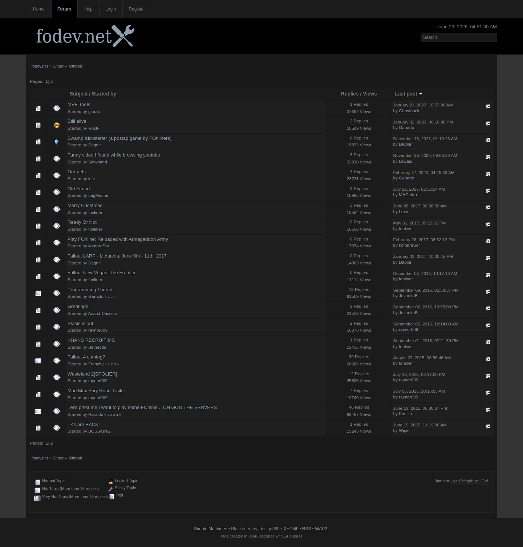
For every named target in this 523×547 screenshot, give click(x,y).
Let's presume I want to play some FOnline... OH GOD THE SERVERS (142, 407)
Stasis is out (80, 323)
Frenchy (96, 363)
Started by (104, 94)
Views (370, 94)
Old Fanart (79, 188)
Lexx (403, 211)
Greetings (78, 306)
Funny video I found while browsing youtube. (115, 155)
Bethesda (97, 347)
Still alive (77, 121)
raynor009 (98, 330)
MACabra (408, 194)
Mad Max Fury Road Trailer (96, 390)
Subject (79, 94)
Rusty (93, 128)
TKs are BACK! (84, 424)
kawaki (405, 161)
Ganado (406, 127)
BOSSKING (99, 431)
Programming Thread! (91, 289)
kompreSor (98, 245)
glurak (94, 111)
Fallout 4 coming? (86, 357)
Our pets (77, 171)
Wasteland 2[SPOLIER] (92, 374)
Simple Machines (210, 528)
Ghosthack (409, 110)
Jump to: (442, 481)
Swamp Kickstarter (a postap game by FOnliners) (119, 138)
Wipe (404, 430)
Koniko (405, 413)
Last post (409, 94)
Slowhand (97, 162)
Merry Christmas (85, 205)
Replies (350, 94)
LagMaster (98, 195)
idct (91, 178)
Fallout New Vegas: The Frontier (102, 272)
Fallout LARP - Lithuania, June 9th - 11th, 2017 (117, 256)
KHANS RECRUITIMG (91, 340)
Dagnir (94, 144)
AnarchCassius (102, 313)
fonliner (95, 212)
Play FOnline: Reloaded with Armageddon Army (118, 239)
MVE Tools (79, 104)
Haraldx (95, 414)
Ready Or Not (82, 222)
